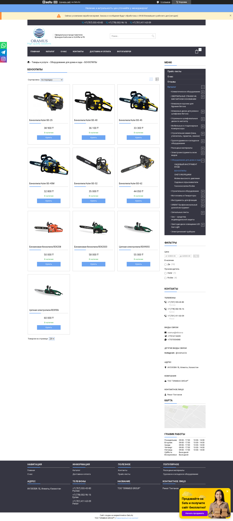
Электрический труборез (183, 231)
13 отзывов (165, 2)
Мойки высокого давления (187, 178)
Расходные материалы (181, 148)
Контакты (78, 51)
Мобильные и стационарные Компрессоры (184, 127)
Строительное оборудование (185, 191)
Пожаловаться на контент (127, 518)
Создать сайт (65, 2)
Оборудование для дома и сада (66, 62)
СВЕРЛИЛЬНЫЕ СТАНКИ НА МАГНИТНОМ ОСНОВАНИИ (183, 97)
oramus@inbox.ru (175, 332)
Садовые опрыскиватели (186, 182)
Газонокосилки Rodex (184, 186)
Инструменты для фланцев (184, 200)
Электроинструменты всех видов (184, 153)
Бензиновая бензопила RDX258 (45, 247)
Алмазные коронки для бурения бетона (182, 105)
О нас (64, 51)
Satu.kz (130, 515)
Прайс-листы (174, 71)
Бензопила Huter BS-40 (85, 120)
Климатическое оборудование (185, 91)
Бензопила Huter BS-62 (130, 183)
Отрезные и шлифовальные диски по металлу (184, 119)
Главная (35, 51)
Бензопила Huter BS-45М (41, 183)
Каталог (50, 51)
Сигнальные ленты (180, 212)
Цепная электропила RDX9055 (134, 247)
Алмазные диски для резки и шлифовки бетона (184, 112)
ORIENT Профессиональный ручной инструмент (184, 206)
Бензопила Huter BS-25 (41, 120)
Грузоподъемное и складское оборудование (185, 141)
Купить (49, 137)
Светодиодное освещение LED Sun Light (185, 225)
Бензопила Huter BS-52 (85, 183)
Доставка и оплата (100, 51)
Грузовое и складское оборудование (180, 474)
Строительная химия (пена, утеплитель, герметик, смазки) (185, 134)
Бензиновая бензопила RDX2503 (90, 247)
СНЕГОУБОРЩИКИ (182, 174)
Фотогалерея (124, 51)
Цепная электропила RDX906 (44, 310)
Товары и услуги (40, 62)
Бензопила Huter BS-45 (130, 120)
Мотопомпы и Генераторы (183, 195)
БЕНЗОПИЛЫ (180, 171)
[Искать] (153, 36)
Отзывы (172, 82)
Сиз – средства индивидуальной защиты (183, 218)
